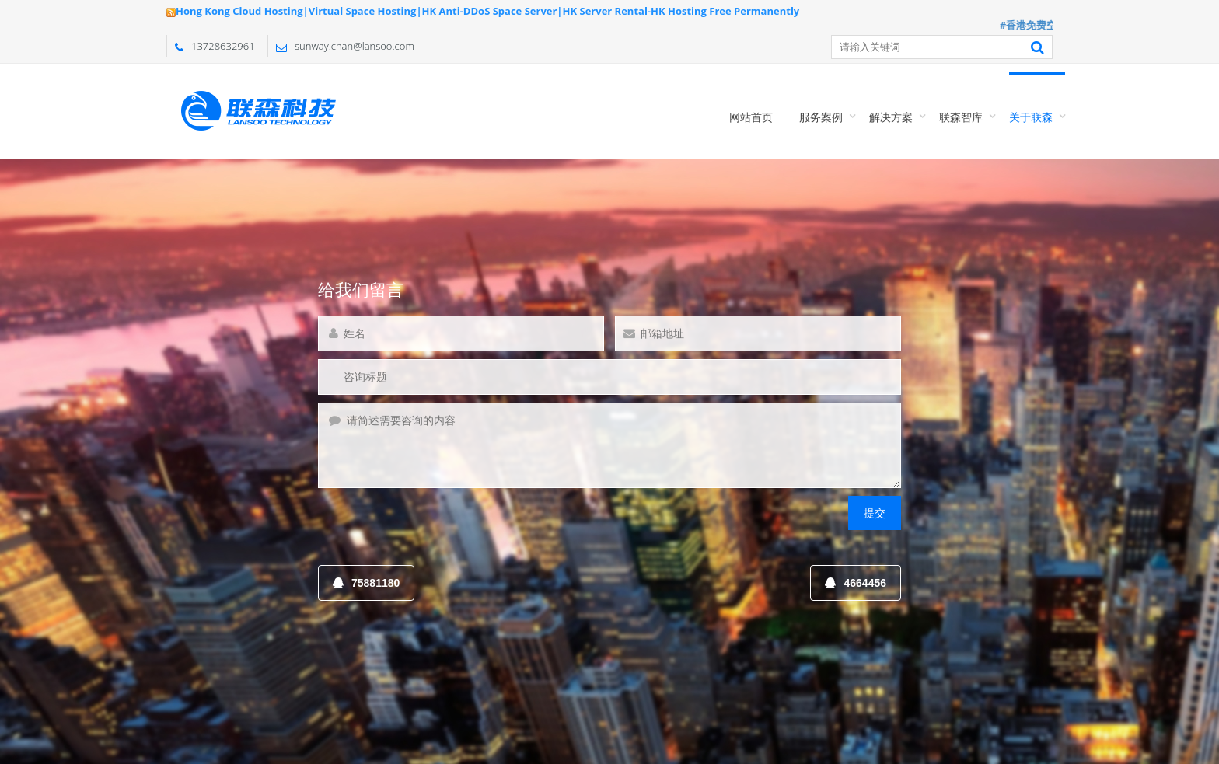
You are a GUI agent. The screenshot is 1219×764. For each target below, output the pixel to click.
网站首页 (751, 117)
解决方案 (891, 117)
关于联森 (1031, 117)
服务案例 (821, 117)
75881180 (366, 583)
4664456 (855, 583)
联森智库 (961, 117)
